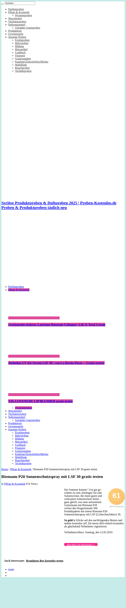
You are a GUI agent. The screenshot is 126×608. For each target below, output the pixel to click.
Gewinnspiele (15, 33)
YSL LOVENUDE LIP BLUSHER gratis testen (40, 401)
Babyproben (21, 43)
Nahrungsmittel (16, 24)
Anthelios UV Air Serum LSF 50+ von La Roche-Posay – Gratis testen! (56, 363)
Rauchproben (22, 67)
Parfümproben (16, 9)
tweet (11, 569)
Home (4, 469)
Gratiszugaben (23, 58)
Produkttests (15, 30)
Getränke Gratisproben (27, 27)
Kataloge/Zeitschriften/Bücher (31, 61)
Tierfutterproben (17, 21)
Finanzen (20, 55)
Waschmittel (15, 18)
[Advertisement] (32, 250)
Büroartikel (21, 49)
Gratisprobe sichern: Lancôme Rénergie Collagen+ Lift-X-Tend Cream (56, 324)
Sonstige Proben (17, 37)
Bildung (19, 46)
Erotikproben (22, 40)
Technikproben (23, 71)
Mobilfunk (21, 64)
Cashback (20, 52)
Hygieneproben (23, 15)
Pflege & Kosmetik (18, 12)
